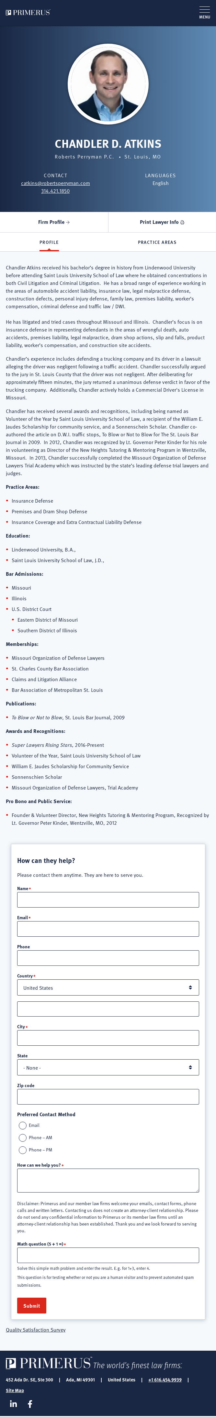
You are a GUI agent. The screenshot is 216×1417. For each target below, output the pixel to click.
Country (25, 976)
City (21, 1027)
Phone (23, 946)
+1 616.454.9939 (165, 1380)
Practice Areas (157, 242)
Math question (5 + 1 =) (40, 1244)
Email (22, 917)
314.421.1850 (55, 190)
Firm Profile (51, 221)
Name (22, 888)
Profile (49, 242)
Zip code (25, 1086)
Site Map (15, 1391)
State (22, 1056)
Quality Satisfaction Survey (35, 1330)
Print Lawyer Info (159, 221)
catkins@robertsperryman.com (55, 182)
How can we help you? (39, 1165)
